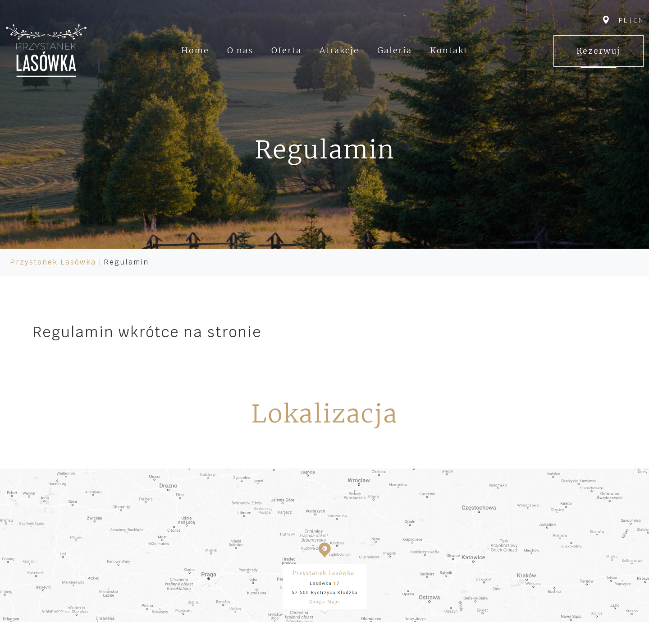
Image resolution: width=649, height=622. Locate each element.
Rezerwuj (598, 51)
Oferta (286, 50)
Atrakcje (339, 50)
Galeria (394, 50)
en (639, 20)
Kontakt (449, 50)
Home (195, 50)
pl (623, 20)
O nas (240, 50)
